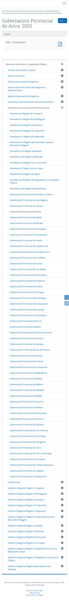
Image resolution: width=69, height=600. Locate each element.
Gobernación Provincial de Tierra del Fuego (31, 453)
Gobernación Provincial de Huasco (26, 338)
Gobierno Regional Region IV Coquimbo (27, 505)
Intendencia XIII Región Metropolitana (28, 188)
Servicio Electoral (16, 75)
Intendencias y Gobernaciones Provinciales (17, 13)
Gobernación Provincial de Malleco (27, 384)
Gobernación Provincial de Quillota (27, 424)
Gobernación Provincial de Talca (25, 447)
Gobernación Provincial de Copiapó (27, 309)
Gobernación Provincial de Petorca (27, 419)
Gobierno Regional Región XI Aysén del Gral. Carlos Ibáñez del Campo (32, 550)
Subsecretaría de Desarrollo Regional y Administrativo (27, 89)
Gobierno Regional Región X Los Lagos (26, 543)
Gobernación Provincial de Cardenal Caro (30, 252)
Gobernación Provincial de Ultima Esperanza (31, 465)
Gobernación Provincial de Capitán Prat (29, 246)
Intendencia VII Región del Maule (25, 151)
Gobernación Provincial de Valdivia (27, 470)
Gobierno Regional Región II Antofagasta (27, 493)
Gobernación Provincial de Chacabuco (28, 275)
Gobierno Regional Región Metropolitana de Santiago (29, 568)
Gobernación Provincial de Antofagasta (29, 200)
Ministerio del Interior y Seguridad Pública (44, 11)
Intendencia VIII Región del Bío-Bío (26, 156)
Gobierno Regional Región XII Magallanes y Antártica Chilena (33, 559)
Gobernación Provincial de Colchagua (28, 298)
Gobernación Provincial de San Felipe (28, 436)
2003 (59, 13)
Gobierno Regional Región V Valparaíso (27, 511)
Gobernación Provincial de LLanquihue (28, 367)
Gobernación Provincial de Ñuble (26, 396)
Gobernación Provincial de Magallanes (28, 372)
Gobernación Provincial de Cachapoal (28, 228)
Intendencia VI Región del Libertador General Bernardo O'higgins (31, 144)
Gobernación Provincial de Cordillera (28, 257)
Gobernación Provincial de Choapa (27, 292)
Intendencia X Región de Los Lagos (26, 168)
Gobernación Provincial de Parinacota (28, 413)
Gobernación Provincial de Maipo (26, 378)
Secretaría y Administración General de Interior (31, 102)
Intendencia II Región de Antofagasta (27, 119)
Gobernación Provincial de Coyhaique (28, 315)
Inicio (4, 11)
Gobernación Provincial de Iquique (26, 344)
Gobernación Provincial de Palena (26, 407)
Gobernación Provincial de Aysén (26, 217)
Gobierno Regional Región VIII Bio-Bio (26, 531)
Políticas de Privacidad (35, 590)
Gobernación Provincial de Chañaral (27, 280)
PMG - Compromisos (60, 44)
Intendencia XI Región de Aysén (25, 174)
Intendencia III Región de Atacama (26, 125)
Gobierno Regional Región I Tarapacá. (26, 488)
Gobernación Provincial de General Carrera (31, 332)
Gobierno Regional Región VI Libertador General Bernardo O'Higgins (31, 518)
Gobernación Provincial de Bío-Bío (26, 223)
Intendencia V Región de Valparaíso (27, 136)
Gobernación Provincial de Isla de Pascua (30, 349)
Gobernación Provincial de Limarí (26, 355)
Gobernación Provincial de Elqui (25, 326)
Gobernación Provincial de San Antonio (29, 430)
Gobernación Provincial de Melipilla (27, 390)
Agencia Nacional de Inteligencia (23, 96)
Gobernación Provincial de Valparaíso (28, 476)
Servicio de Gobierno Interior (22, 70)
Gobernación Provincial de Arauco (26, 206)
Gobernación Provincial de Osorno (26, 401)
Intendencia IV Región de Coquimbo (27, 130)
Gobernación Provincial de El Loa (26, 321)
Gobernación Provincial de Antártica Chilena (31, 194)
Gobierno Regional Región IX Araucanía (27, 537)
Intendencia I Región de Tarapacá (26, 113)
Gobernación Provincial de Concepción (29, 303)
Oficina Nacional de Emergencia (23, 81)
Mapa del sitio (35, 593)
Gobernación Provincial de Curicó (26, 263)
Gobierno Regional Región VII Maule (25, 525)
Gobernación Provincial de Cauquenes (28, 234)
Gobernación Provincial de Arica (45, 13)
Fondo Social (14, 482)
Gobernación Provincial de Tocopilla (27, 459)
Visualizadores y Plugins (34, 595)
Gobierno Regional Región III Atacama (26, 499)
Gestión (7, 34)
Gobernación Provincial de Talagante (28, 442)
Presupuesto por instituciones (17, 11)
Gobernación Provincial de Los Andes (28, 269)
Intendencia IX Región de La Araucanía (28, 162)
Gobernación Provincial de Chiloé (26, 286)
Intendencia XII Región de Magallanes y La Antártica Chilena (34, 181)
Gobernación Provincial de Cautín (26, 240)
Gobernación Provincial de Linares (26, 361)
